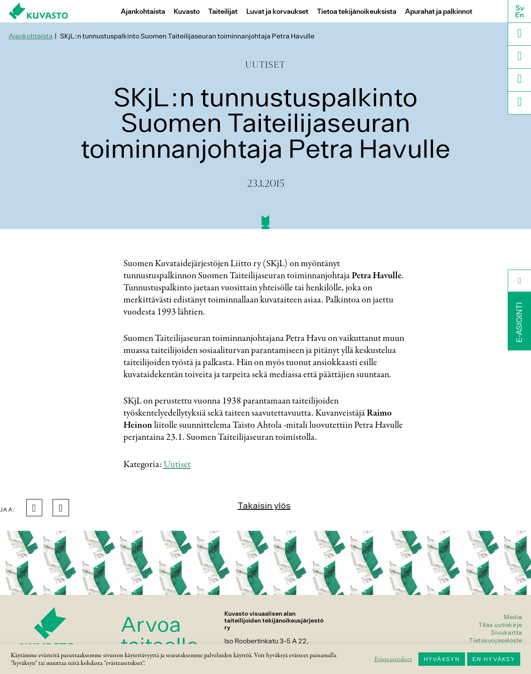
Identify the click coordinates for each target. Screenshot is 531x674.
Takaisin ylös (264, 505)
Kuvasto (187, 11)
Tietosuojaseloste (495, 640)
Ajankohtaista (143, 11)
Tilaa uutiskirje (500, 624)
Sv (519, 8)
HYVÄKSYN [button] (442, 659)
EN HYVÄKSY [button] (493, 659)
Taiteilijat (223, 11)
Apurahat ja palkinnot (438, 11)
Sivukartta (506, 632)
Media (513, 617)
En (519, 15)
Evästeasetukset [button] (393, 659)
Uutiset (177, 464)
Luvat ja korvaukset (277, 11)
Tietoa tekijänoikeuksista (356, 11)
